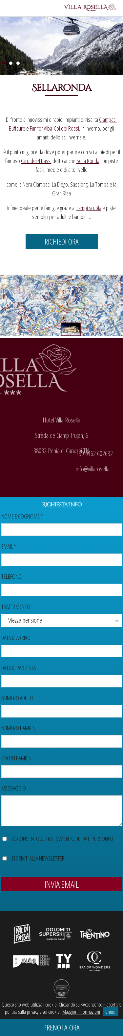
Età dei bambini (16, 758)
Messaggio (13, 788)
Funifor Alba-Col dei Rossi (54, 128)
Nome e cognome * (22, 516)
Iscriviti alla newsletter (38, 858)
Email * (8, 546)
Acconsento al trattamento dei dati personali (62, 839)
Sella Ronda (87, 161)
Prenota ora (61, 1027)
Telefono (11, 576)
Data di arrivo (16, 638)
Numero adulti (17, 698)
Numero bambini (18, 728)
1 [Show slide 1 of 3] (3, 63)
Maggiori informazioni (81, 1011)
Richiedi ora (62, 241)
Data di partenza (18, 668)
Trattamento (15, 606)
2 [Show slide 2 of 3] (10, 63)
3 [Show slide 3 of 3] (18, 63)
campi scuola (88, 208)
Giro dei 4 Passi (36, 161)
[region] (61, 44)
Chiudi (110, 1011)
